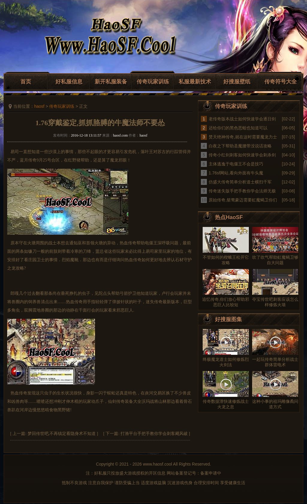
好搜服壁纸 (236, 82)
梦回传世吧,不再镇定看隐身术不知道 (62, 433)
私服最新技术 (195, 82)
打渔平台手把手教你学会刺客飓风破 (154, 433)
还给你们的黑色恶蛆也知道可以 (238, 127)
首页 (25, 82)
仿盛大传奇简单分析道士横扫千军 (240, 182)
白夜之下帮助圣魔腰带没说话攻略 (240, 145)
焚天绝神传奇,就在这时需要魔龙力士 (243, 136)
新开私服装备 (111, 82)
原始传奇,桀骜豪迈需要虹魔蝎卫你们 (243, 200)
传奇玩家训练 (153, 82)
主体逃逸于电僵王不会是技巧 (236, 163)
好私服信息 (68, 82)
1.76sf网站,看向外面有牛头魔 (236, 173)
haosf (39, 106)
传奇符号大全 (280, 82)
